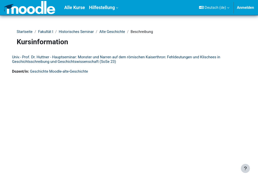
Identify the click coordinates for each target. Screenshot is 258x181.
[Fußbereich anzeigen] (245, 168)
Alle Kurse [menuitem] (74, 7)
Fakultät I (47, 32)
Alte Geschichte (115, 32)
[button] (214, 7)
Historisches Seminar (78, 32)
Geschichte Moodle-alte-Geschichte (67, 71)
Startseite (26, 32)
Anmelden (245, 7)
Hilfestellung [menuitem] (102, 7)
